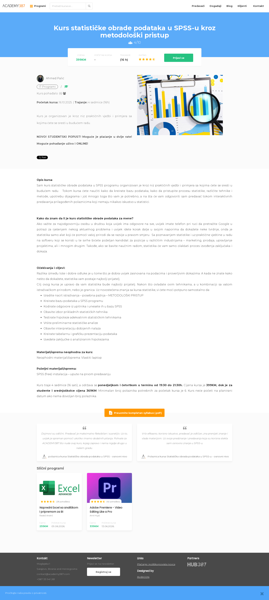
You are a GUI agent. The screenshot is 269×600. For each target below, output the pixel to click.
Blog (229, 6)
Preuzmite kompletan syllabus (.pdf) (134, 413)
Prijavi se (178, 57)
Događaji (215, 6)
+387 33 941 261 (46, 579)
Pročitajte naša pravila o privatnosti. (26, 592)
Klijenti (242, 6)
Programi (38, 6)
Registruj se (103, 572)
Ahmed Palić (55, 78)
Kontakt (258, 6)
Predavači (198, 6)
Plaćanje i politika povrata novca (156, 564)
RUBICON (143, 577)
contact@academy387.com (53, 574)
